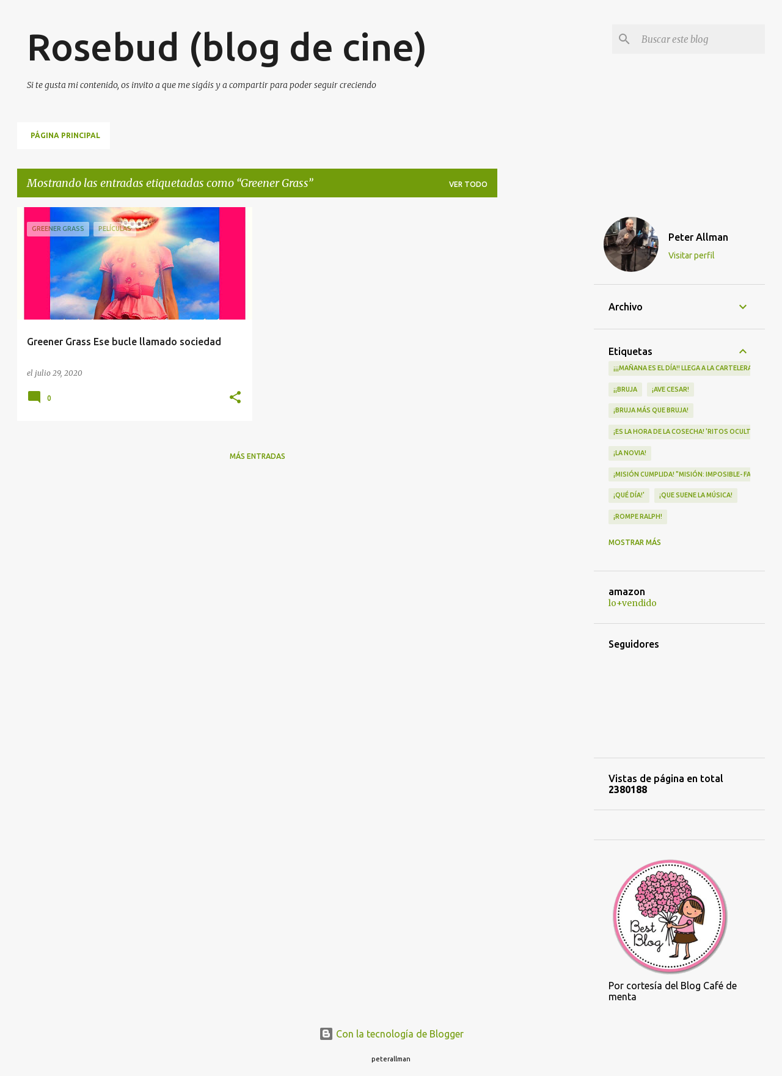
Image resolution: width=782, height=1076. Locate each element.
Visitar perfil (691, 255)
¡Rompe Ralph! (637, 516)
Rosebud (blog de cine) (227, 46)
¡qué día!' (629, 495)
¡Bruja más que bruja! (651, 410)
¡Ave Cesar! (670, 389)
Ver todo (468, 184)
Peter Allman (698, 237)
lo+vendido (632, 603)
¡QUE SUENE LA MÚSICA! (696, 495)
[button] (235, 398)
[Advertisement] (545, 390)
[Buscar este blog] (701, 39)
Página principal (65, 135)
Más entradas (257, 456)
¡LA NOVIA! (629, 452)
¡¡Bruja (625, 389)
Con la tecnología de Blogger (391, 1033)
